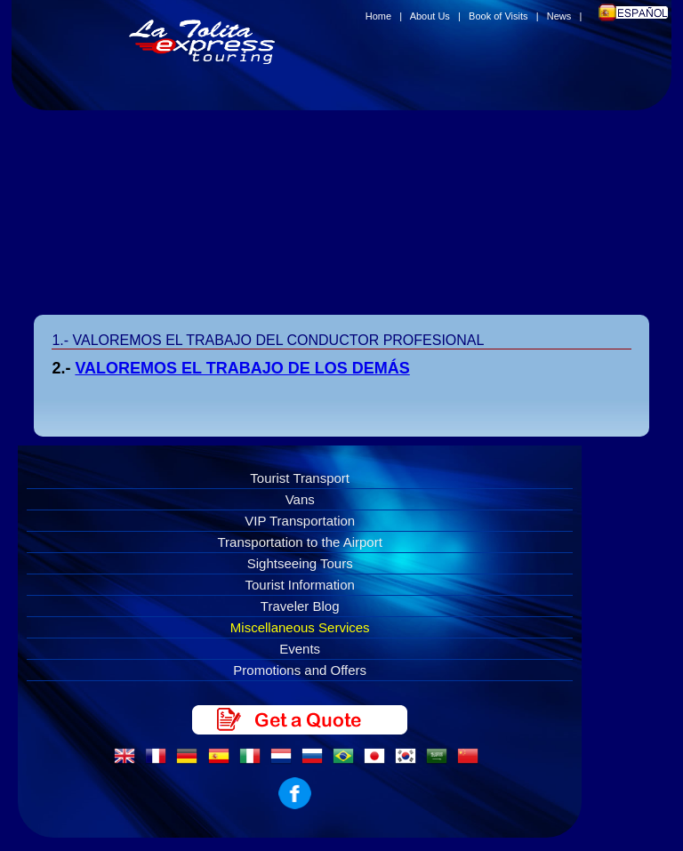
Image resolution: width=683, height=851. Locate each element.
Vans (300, 499)
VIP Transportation (300, 520)
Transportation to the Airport (300, 542)
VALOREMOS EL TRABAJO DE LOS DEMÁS (242, 368)
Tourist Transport (300, 478)
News (559, 16)
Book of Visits (498, 16)
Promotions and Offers (299, 670)
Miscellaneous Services (300, 627)
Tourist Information (300, 584)
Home (378, 16)
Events (299, 648)
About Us (430, 16)
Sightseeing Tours (300, 563)
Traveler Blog (300, 606)
